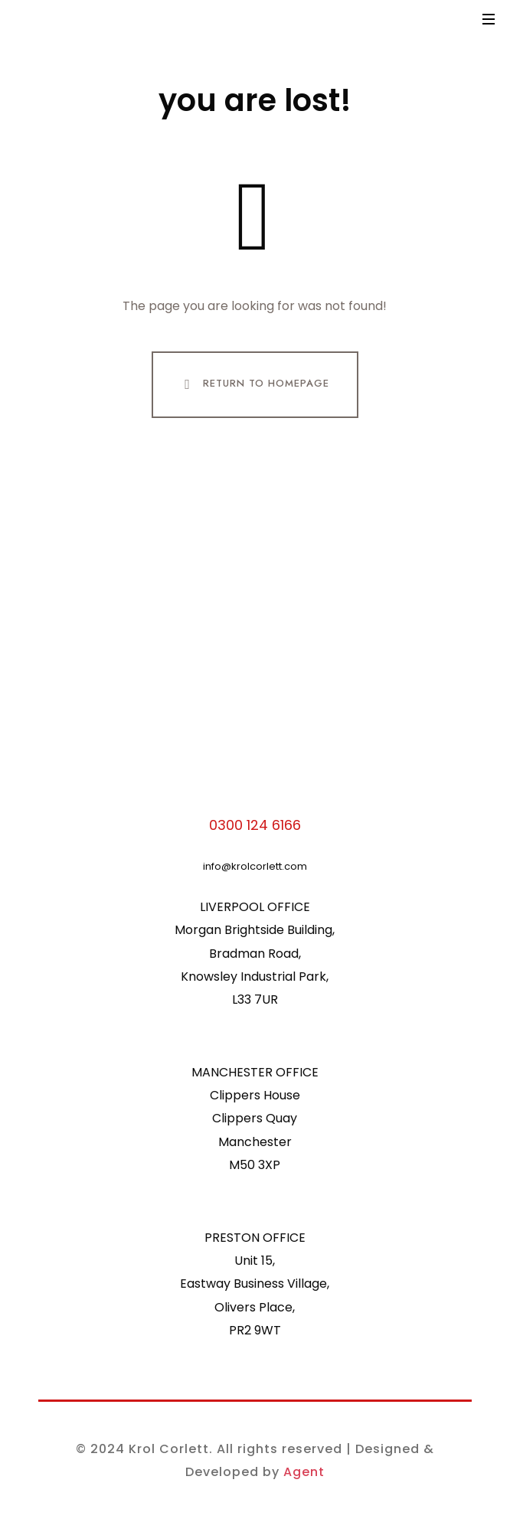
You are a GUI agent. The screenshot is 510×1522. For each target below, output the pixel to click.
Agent (304, 1472)
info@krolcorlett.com (255, 866)
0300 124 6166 (255, 824)
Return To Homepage (253, 384)
